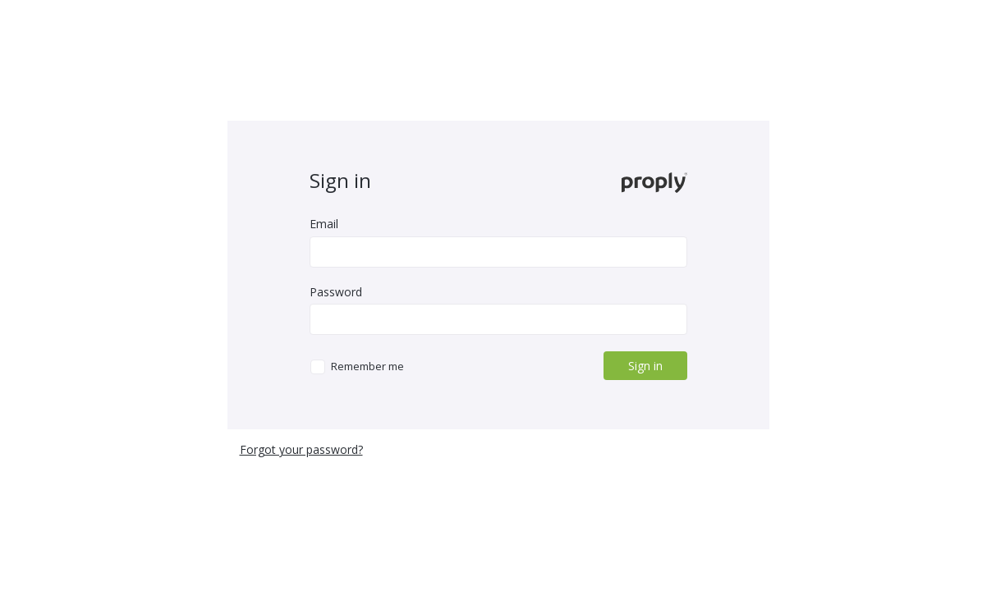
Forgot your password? (301, 449)
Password (336, 292)
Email (324, 223)
